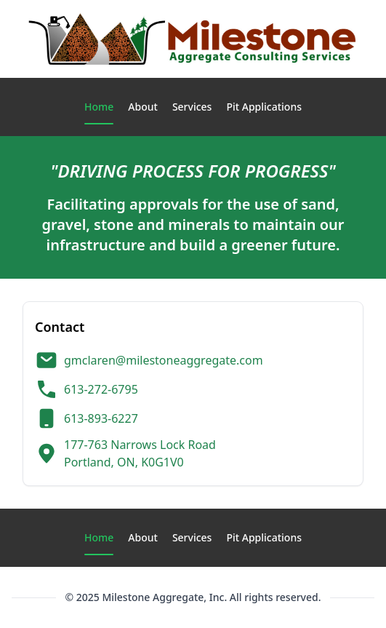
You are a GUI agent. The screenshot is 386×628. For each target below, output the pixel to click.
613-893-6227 (101, 418)
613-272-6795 (101, 389)
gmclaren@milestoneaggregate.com (163, 360)
